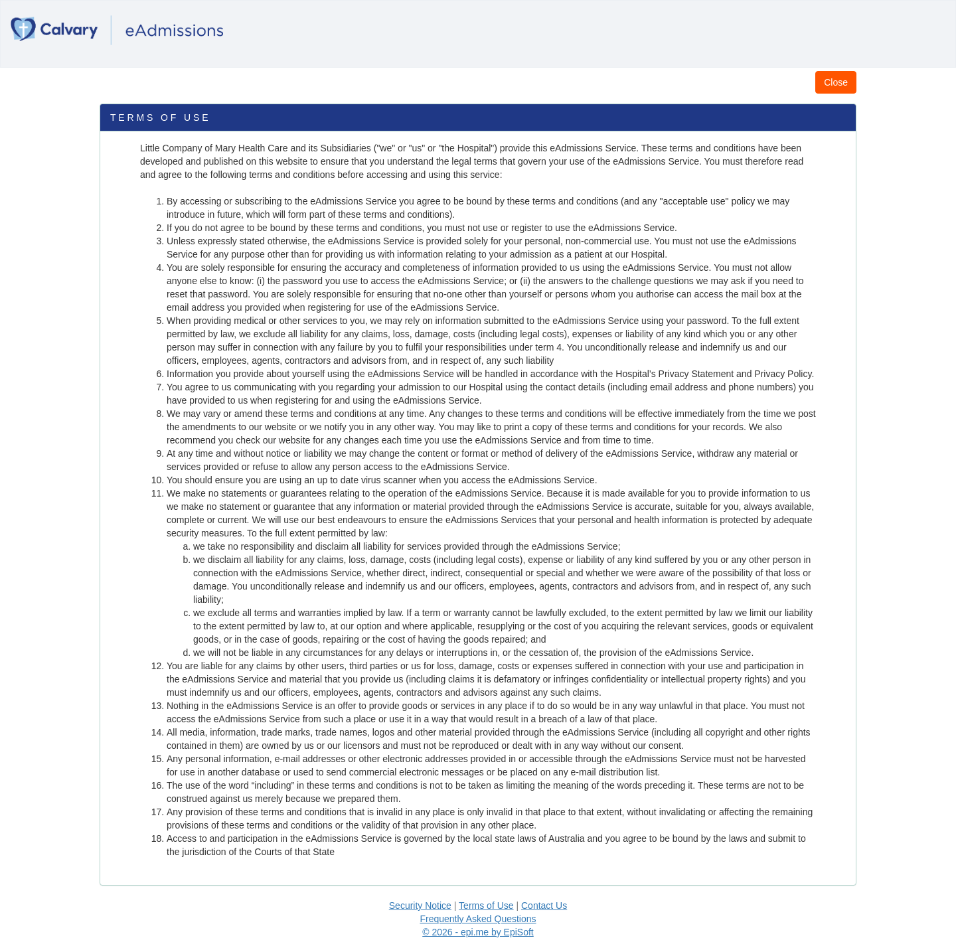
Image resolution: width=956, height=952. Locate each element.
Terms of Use (486, 905)
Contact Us (544, 905)
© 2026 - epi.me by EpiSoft (478, 932)
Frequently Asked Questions (478, 918)
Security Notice (420, 905)
